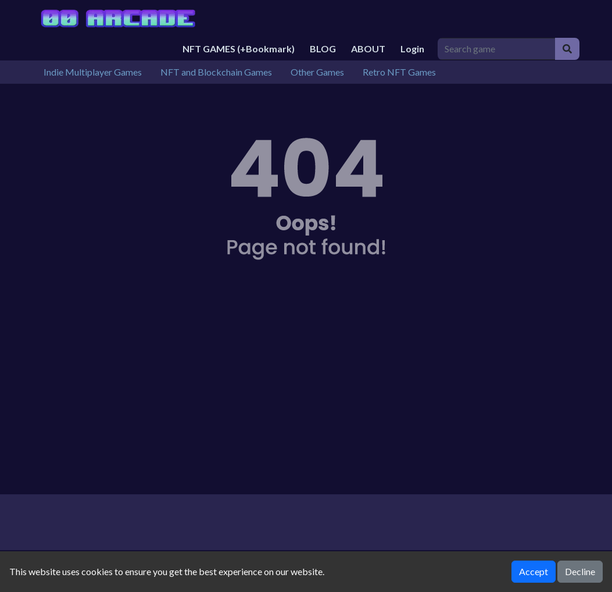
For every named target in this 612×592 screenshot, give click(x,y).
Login (412, 48)
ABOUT (368, 48)
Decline (580, 571)
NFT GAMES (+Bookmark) (238, 48)
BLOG (323, 48)
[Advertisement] (306, 395)
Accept (533, 571)
